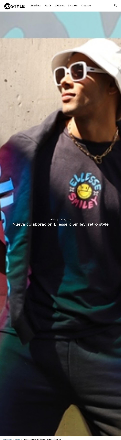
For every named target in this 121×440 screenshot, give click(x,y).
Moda (48, 6)
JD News (59, 6)
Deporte (72, 6)
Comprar (86, 6)
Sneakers (36, 6)
